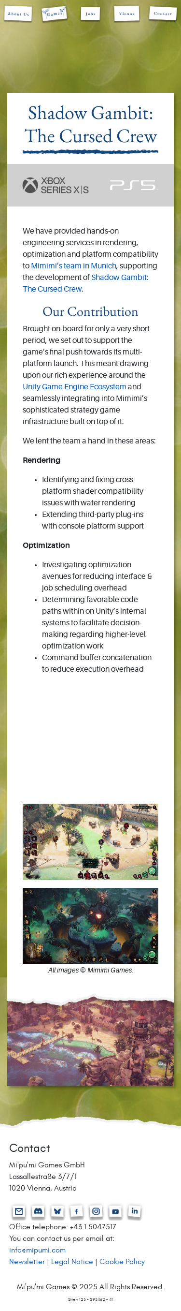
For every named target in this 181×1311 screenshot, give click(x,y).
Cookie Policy (122, 1261)
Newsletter (27, 1261)
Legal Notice (72, 1261)
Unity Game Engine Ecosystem (74, 387)
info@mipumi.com (37, 1250)
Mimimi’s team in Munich (73, 266)
